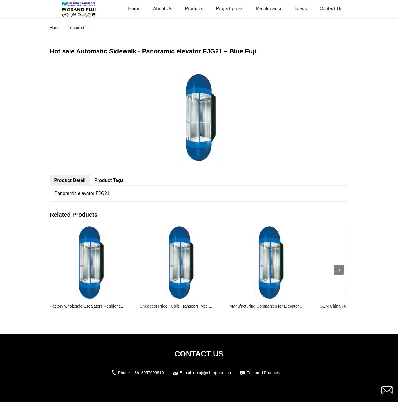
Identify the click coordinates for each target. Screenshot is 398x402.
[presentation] (339, 270)
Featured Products (263, 372)
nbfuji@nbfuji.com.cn (212, 372)
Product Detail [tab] (70, 180)
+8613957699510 (148, 372)
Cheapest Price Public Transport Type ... (176, 306)
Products (194, 8)
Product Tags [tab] (109, 180)
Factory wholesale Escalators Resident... (86, 306)
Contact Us (330, 8)
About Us (162, 8)
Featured (76, 27)
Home (134, 8)
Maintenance (269, 8)
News (301, 8)
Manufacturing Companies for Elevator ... (266, 306)
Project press (229, 8)
